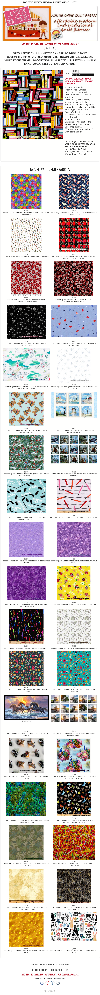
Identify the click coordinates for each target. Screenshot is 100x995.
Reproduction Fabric (66, 57)
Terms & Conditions (59, 978)
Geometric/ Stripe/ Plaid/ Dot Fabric (21, 57)
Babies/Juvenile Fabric (84, 57)
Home (25, 3)
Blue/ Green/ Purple (66, 60)
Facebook (38, 3)
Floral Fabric (58, 53)
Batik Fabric (26, 60)
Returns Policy (48, 978)
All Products (71, 64)
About (30, 3)
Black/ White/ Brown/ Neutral (44, 60)
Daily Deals (17, 53)
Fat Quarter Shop (58, 64)
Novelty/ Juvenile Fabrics (76, 149)
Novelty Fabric (70, 53)
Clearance (28, 64)
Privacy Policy (39, 978)
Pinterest (57, 3)
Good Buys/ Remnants (41, 64)
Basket (73, 3)
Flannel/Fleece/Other (12, 60)
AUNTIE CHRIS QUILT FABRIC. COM (50, 970)
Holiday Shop (82, 53)
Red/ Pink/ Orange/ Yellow (85, 60)
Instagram (47, 3)
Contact (65, 3)
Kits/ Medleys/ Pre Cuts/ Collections (37, 53)
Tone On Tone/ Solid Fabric (47, 57)
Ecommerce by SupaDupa (51, 991)
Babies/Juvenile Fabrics (75, 151)
